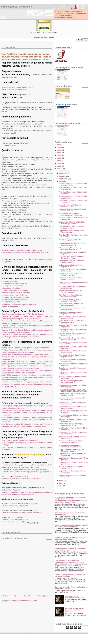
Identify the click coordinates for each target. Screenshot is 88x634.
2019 (59, 145)
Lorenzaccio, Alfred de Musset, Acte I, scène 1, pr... (73, 201)
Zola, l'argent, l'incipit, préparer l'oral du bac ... (73, 373)
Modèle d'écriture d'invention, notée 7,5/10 (74, 597)
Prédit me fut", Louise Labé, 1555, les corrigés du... (73, 218)
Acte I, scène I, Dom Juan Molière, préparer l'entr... (72, 356)
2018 (59, 147)
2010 (59, 169)
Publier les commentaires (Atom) (24, 601)
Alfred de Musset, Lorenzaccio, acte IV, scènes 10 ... (73, 188)
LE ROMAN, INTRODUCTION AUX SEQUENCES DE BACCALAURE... (73, 390)
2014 (59, 158)
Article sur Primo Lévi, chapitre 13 (15, 506)
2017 (59, 150)
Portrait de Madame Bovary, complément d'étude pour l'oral (25, 355)
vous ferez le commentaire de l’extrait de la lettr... (70, 291)
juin (61, 483)
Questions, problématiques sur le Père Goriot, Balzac (22, 314)
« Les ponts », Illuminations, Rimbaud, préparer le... (70, 248)
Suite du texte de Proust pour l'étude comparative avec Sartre (25, 253)
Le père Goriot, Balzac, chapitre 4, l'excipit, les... (72, 454)
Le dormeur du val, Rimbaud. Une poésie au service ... (72, 244)
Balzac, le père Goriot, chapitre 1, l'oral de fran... (72, 467)
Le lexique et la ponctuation (12, 286)
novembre (63, 173)
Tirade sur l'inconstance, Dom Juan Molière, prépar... (72, 351)
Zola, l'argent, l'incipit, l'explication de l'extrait (19, 440)
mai (61, 486)
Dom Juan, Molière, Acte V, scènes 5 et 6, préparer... (73, 343)
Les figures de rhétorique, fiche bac (15, 297)
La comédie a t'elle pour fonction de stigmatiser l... (73, 326)
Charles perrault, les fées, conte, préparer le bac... (71, 227)
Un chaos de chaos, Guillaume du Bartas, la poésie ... (72, 257)
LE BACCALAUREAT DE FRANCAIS (16, 6)
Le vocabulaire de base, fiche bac (15, 295)
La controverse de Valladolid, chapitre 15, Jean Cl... (70, 205)
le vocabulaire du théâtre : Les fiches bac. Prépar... (73, 416)
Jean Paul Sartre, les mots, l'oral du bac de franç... (72, 437)
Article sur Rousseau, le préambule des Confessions (22, 513)
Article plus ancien (45, 596)
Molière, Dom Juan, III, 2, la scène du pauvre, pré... (73, 347)
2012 (59, 163)
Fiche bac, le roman (9, 281)
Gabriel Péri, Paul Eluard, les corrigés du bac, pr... (70, 240)
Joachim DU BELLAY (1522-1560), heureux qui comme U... (72, 223)
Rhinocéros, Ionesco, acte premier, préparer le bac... (72, 308)
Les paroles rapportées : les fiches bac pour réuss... (72, 407)
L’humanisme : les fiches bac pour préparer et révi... (72, 394)
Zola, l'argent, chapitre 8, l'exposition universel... (73, 364)
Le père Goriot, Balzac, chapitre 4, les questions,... (73, 459)
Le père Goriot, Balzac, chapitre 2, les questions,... (73, 463)
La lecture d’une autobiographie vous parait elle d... (73, 283)
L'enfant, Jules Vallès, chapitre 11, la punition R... (73, 429)
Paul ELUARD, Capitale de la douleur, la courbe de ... (73, 236)
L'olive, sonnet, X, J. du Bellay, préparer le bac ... (71, 266)
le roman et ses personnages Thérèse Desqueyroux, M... (70, 446)
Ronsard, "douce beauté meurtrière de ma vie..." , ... (72, 377)
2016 (59, 153)
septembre (63, 179)
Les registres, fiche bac (11, 302)
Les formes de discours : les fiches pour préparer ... (72, 386)
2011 (59, 166)
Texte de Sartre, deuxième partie (14, 89)
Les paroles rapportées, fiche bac (15, 284)
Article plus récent (9, 596)
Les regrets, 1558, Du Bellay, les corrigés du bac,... (71, 261)
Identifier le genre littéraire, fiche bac (16, 293)
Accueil (27, 596)
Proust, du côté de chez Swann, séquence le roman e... (71, 441)
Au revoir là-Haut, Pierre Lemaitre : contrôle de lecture (74, 609)
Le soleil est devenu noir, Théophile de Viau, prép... (72, 270)
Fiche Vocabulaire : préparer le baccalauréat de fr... (71, 381)
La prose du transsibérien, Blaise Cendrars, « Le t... (71, 231)
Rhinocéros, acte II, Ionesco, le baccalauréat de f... (71, 304)
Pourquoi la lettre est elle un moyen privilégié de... (72, 287)
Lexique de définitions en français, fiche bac (19, 304)
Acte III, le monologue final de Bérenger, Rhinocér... (70, 296)
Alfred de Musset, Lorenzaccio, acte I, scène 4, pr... (73, 197)
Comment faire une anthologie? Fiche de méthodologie (70, 513)
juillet (61, 480)
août (61, 181)
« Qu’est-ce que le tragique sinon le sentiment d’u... (72, 317)
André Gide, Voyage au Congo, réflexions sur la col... (71, 424)
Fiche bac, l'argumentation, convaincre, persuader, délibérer (70, 575)
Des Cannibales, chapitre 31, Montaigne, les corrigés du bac (70, 549)
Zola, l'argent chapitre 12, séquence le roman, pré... (72, 360)
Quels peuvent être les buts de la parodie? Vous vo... (71, 321)
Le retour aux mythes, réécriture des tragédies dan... (73, 330)
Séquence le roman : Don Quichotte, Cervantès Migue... (73, 433)
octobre (62, 176)
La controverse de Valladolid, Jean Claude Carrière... (72, 210)
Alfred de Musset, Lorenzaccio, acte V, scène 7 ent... (73, 184)
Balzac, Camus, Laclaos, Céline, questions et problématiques (25, 348)
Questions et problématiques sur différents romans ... (71, 450)
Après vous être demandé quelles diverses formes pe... (72, 338)
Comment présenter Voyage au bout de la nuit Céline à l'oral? (71, 588)
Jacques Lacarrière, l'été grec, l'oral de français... (72, 420)
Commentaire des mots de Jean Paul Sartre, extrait (21, 478)
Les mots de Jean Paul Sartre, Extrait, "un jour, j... (70, 278)
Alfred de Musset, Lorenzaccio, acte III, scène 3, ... (73, 193)
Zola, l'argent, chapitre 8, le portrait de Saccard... (72, 369)
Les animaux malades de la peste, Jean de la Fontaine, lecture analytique (71, 526)
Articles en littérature (10, 306)
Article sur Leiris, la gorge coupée (15, 519)
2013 (59, 161)
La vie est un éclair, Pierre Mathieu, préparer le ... (72, 253)
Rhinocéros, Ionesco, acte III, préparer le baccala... (70, 300)
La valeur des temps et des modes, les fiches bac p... (72, 398)
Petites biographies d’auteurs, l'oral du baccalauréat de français (70, 538)
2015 (59, 155)
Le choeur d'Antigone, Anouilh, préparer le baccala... (71, 313)
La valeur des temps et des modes (15, 290)
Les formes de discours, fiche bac (15, 299)
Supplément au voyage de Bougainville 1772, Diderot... (70, 214)
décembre (63, 171)
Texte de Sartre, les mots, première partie (17, 87)
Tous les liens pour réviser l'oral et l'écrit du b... (72, 476)
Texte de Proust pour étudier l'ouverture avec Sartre (22, 250)
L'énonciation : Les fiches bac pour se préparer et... (72, 403)
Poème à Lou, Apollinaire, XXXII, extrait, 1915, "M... (71, 274)
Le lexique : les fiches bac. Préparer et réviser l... (73, 411)
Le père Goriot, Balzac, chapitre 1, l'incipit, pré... (72, 471)
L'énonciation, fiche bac (11, 288)
